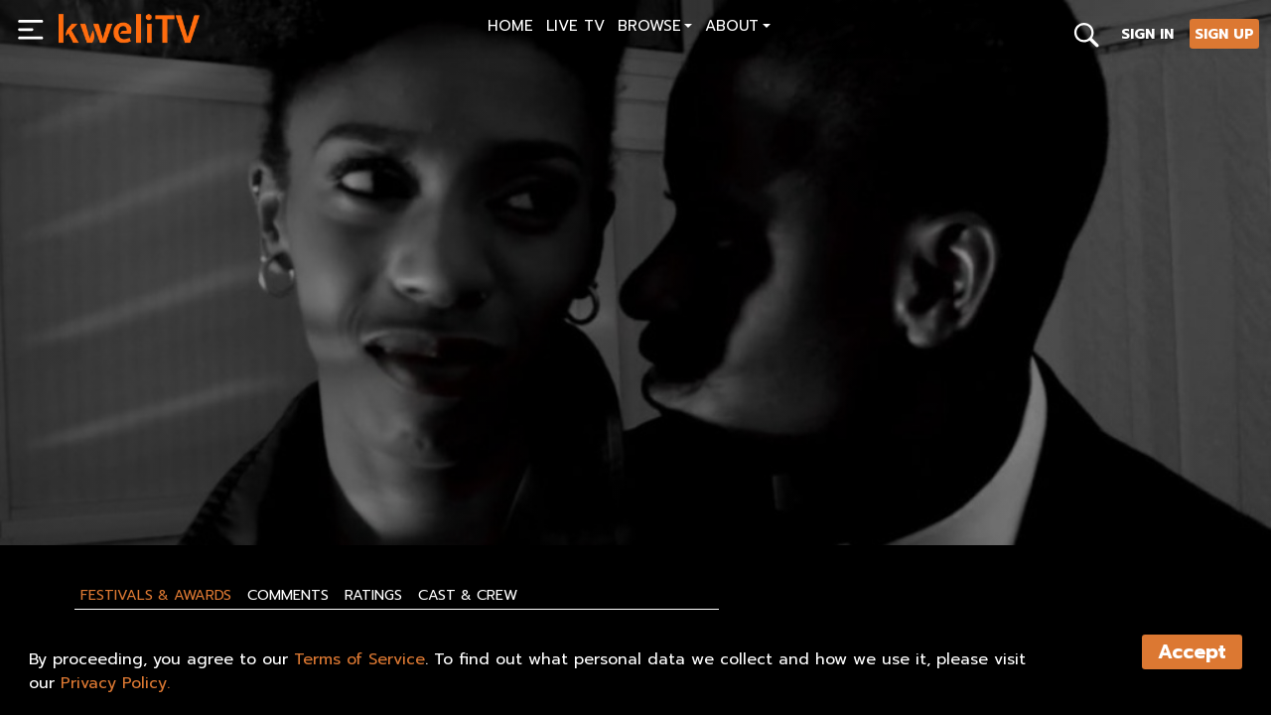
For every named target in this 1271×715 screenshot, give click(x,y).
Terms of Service (359, 659)
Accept (1192, 652)
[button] (655, 28)
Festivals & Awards (155, 595)
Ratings (373, 595)
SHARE (170, 484)
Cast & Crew (467, 595)
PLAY (85, 484)
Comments (288, 595)
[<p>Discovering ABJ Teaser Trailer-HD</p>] (341, 439)
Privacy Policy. (115, 683)
